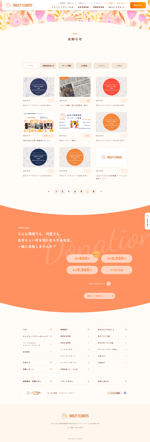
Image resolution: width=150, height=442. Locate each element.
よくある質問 (52, 393)
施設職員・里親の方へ (67, 3)
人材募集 (84, 65)
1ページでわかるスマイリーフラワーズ (31, 344)
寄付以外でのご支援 (105, 343)
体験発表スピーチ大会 (69, 369)
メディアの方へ (95, 3)
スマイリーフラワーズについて (36, 336)
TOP (25, 329)
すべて (30, 65)
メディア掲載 (66, 65)
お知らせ (26, 362)
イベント (101, 65)
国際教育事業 (98, 7)
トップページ (27, 15)
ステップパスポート (68, 356)
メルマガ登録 (108, 3)
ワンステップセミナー (69, 362)
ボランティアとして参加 (107, 349)
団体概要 (26, 352)
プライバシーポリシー (68, 393)
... (87, 191)
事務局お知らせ (48, 65)
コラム (119, 65)
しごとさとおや (66, 349)
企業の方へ (82, 3)
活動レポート (28, 369)
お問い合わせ (121, 3)
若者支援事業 (65, 343)
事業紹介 (64, 329)
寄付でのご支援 (104, 336)
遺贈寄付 (101, 362)
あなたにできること (106, 329)
